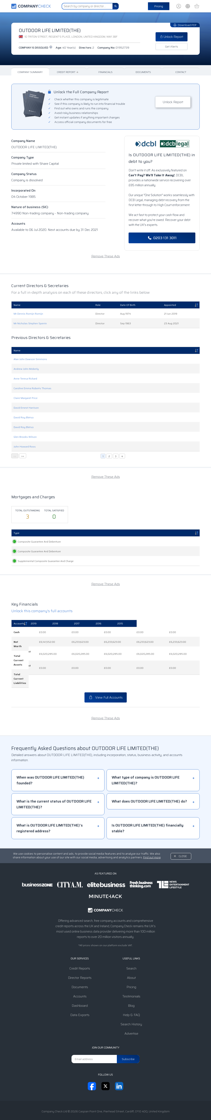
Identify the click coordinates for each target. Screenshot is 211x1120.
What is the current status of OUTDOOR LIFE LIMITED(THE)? (53, 791)
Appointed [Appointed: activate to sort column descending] (170, 305)
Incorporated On (23, 190)
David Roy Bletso (24, 417)
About (131, 965)
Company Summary (30, 72)
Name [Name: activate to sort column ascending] (17, 305)
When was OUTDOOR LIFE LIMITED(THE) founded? (50, 767)
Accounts (18, 223)
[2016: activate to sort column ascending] (158, 632)
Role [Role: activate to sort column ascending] (98, 305)
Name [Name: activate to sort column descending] (17, 350)
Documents (143, 72)
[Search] (116, 6)
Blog (131, 993)
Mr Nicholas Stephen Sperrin (30, 323)
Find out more (152, 845)
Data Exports (79, 1002)
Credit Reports (79, 955)
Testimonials (131, 983)
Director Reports (79, 965)
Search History (131, 1011)
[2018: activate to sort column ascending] (102, 632)
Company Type (22, 157)
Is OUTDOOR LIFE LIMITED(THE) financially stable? (147, 815)
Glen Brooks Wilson (25, 437)
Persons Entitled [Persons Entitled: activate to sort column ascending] (114, 533)
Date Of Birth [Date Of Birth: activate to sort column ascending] (127, 305)
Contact (180, 72)
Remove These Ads (105, 256)
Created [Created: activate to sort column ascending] (69, 533)
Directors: (86, 47)
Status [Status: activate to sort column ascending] (181, 533)
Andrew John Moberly (26, 369)
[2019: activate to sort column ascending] (74, 632)
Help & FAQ (131, 1002)
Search (131, 955)
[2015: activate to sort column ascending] (186, 632)
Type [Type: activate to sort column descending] (16, 533)
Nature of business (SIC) (29, 207)
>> (22, 456)
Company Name (23, 140)
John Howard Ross (25, 446)
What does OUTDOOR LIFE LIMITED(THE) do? (149, 789)
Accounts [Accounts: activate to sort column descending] (19, 632)
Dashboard (80, 993)
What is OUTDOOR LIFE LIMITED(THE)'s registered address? (49, 815)
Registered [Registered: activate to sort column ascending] (90, 533)
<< (14, 456)
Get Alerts (171, 46)
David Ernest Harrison (26, 408)
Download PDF (185, 25)
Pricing (158, 6)
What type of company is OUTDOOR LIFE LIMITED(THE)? (145, 767)
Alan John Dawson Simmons (30, 359)
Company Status (24, 174)
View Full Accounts (106, 684)
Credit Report (68, 72)
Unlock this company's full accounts (42, 620)
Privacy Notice (99, 1108)
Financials (105, 72)
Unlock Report (171, 36)
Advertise (131, 1020)
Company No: (113, 47)
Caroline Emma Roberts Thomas (32, 388)
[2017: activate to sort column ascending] (130, 632)
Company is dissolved (35, 47)
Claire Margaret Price (26, 398)
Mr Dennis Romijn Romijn (28, 314)
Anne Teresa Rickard (25, 378)
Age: (66, 47)
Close (183, 843)
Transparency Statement (131, 1108)
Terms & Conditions (71, 1108)
